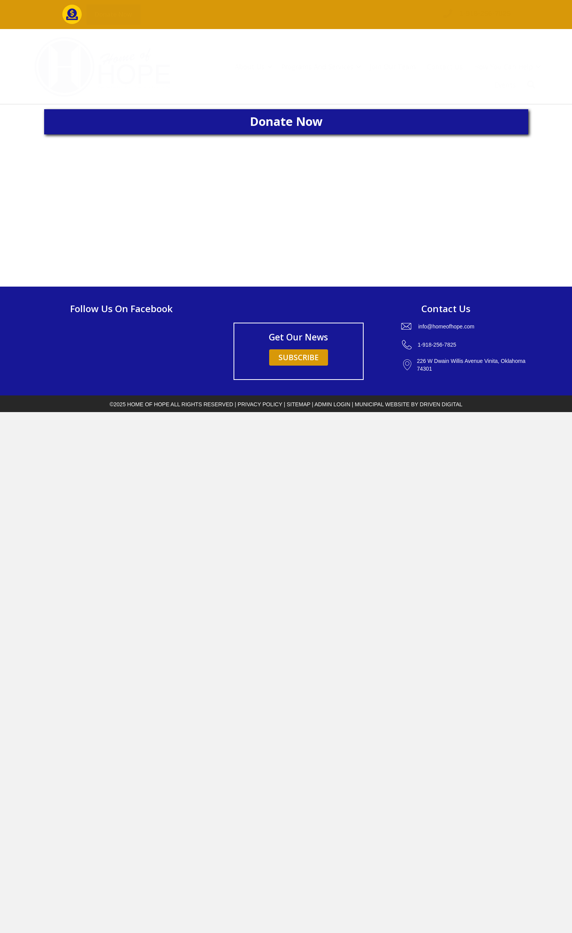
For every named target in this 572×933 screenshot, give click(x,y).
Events (505, 84)
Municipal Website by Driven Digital (408, 404)
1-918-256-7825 (485, 13)
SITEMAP (298, 404)
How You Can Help (503, 66)
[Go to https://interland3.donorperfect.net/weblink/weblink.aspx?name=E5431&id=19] (72, 14)
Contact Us (445, 66)
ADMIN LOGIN (332, 404)
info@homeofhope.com (446, 326)
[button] (113, 14)
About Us (250, 66)
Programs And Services (317, 66)
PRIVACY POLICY (260, 404)
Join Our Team (393, 66)
